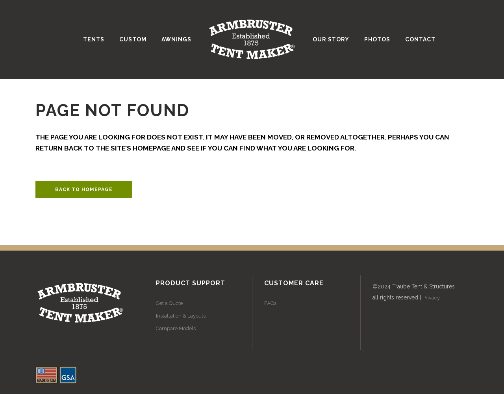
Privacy (431, 298)
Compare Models (176, 328)
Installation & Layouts (181, 316)
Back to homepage (84, 189)
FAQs (270, 303)
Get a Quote (169, 303)
